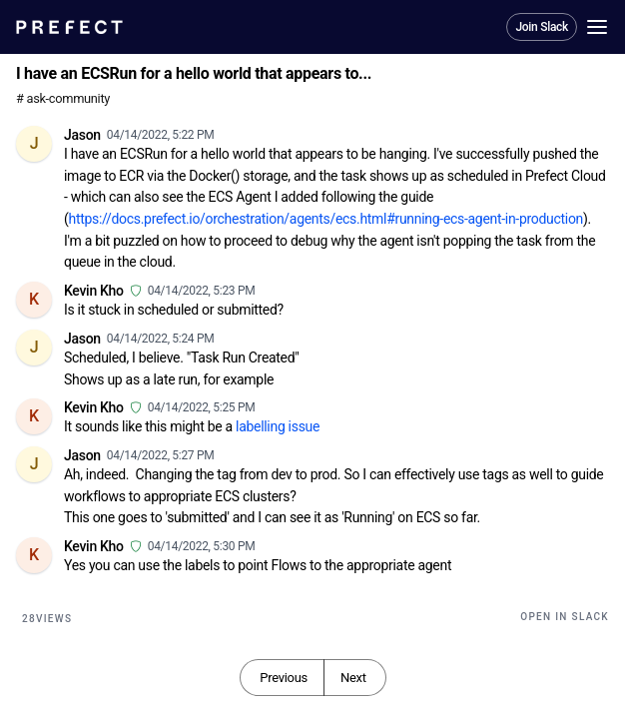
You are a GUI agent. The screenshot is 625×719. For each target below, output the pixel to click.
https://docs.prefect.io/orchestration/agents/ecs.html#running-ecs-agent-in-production (326, 219)
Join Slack (541, 27)
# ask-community (63, 98)
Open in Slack (564, 616)
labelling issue (277, 426)
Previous (284, 677)
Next (353, 677)
